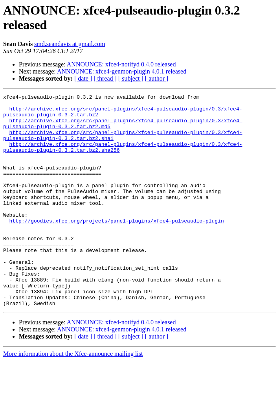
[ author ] (157, 78)
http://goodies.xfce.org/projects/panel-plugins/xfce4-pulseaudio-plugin (116, 246)
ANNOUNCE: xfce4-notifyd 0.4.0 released (121, 64)
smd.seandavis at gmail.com (69, 43)
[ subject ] (130, 78)
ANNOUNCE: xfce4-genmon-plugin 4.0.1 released (121, 71)
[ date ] (83, 78)
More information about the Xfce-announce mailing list (73, 396)
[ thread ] (105, 78)
